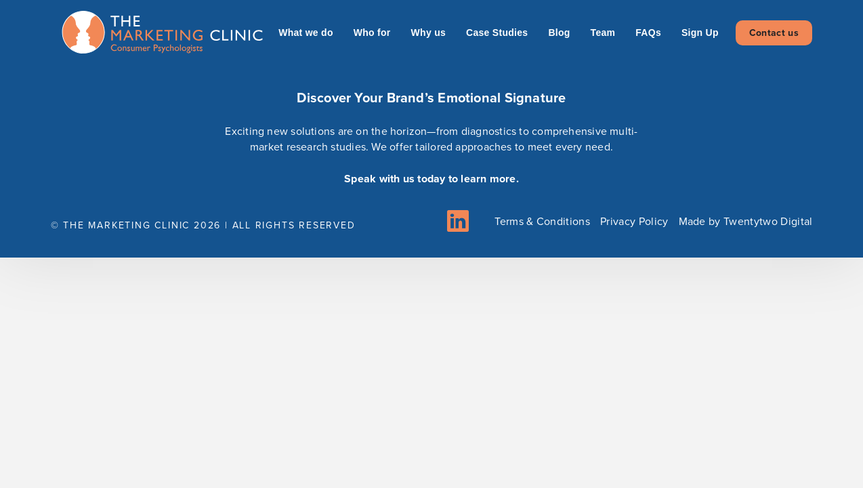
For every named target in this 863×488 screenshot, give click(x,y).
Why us (428, 32)
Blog (559, 32)
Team (603, 32)
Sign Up (700, 32)
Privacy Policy (634, 221)
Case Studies (497, 32)
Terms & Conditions (542, 221)
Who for (372, 32)
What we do (305, 32)
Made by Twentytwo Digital (746, 221)
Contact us (774, 33)
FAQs (648, 32)
